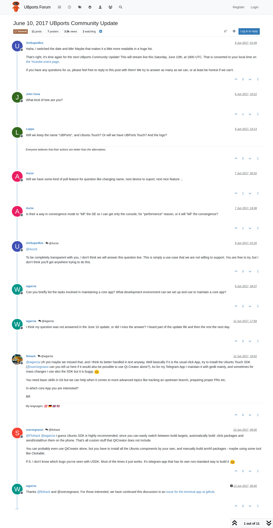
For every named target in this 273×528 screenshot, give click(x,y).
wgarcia (31, 286)
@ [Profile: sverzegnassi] (38, 367)
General (20, 31)
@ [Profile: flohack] (43, 492)
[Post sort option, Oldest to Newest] (225, 31)
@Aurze (52, 243)
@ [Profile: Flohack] (33, 435)
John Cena (33, 94)
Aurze (30, 173)
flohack (31, 356)
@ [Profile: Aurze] (31, 249)
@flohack (52, 429)
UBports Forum (37, 7)
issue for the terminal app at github (190, 492)
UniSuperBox (34, 43)
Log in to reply (249, 31)
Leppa (30, 129)
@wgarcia (46, 321)
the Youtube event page (42, 62)
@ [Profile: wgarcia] (33, 362)
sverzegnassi (34, 429)
